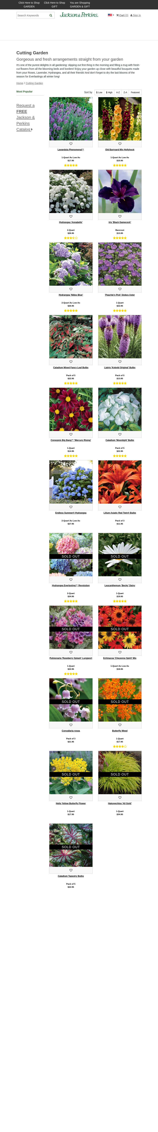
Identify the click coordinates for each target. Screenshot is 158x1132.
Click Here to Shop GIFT (54, 4)
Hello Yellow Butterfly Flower (71, 803)
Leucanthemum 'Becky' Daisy (119, 585)
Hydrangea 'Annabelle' (70, 222)
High (109, 92)
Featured (135, 92)
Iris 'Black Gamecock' (120, 222)
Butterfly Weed (119, 731)
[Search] (51, 15)
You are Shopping (80, 5)
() (122, 15)
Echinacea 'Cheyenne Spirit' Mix (119, 658)
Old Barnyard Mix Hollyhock (119, 149)
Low (99, 92)
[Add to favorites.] (71, 143)
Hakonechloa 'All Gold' (120, 803)
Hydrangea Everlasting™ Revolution (71, 585)
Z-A (125, 92)
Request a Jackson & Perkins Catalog (26, 117)
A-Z (118, 92)
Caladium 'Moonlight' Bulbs (120, 440)
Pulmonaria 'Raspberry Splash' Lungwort (71, 658)
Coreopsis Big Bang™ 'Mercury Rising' (71, 440)
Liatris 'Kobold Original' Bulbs (120, 367)
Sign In (135, 15)
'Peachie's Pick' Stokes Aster (120, 295)
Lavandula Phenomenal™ (71, 149)
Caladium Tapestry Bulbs (71, 876)
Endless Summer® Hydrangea (71, 513)
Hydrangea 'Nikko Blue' (71, 295)
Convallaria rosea (71, 731)
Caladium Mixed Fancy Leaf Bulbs (70, 367)
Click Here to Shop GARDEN (29, 4)
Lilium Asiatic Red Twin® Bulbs (120, 513)
